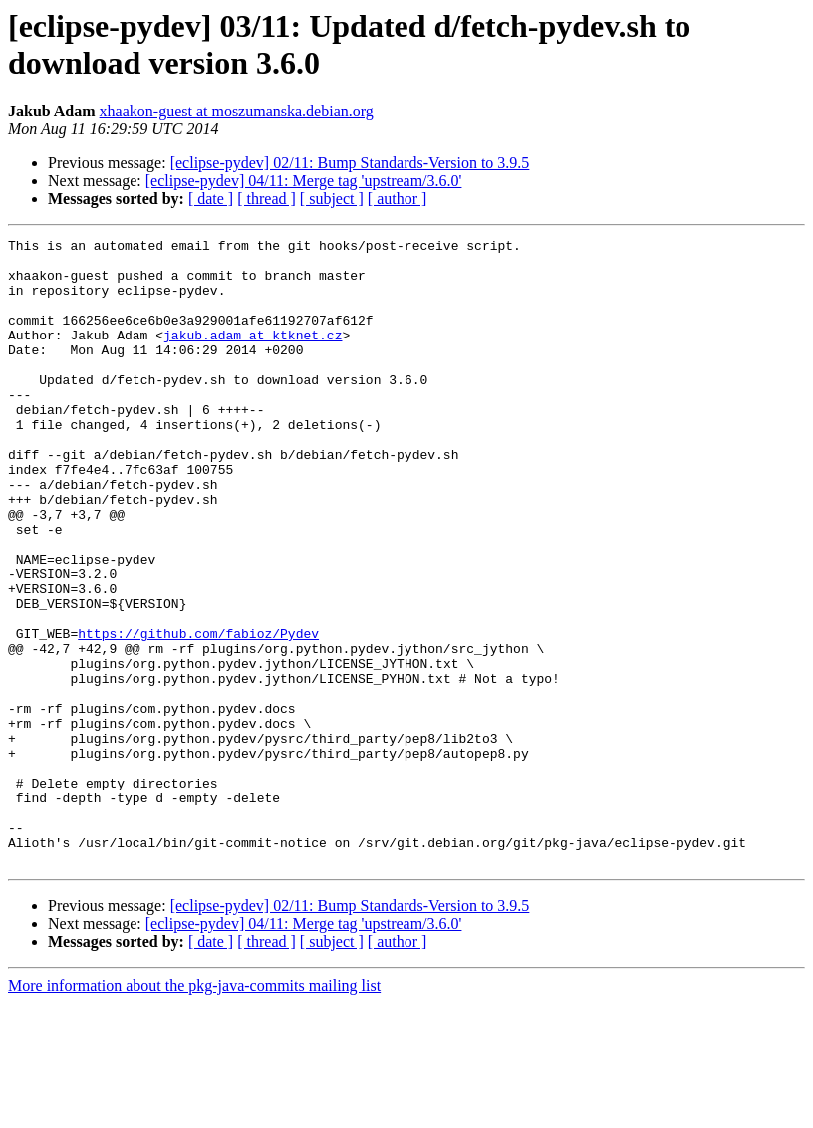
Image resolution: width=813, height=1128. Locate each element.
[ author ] (397, 198)
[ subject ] (332, 198)
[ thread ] (266, 198)
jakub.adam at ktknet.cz (252, 355)
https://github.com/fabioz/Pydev (198, 714)
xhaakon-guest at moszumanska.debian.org (237, 111)
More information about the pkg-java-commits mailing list (194, 1110)
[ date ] (210, 198)
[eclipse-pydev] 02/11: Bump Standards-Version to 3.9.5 (350, 162)
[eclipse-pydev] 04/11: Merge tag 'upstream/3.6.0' (303, 180)
